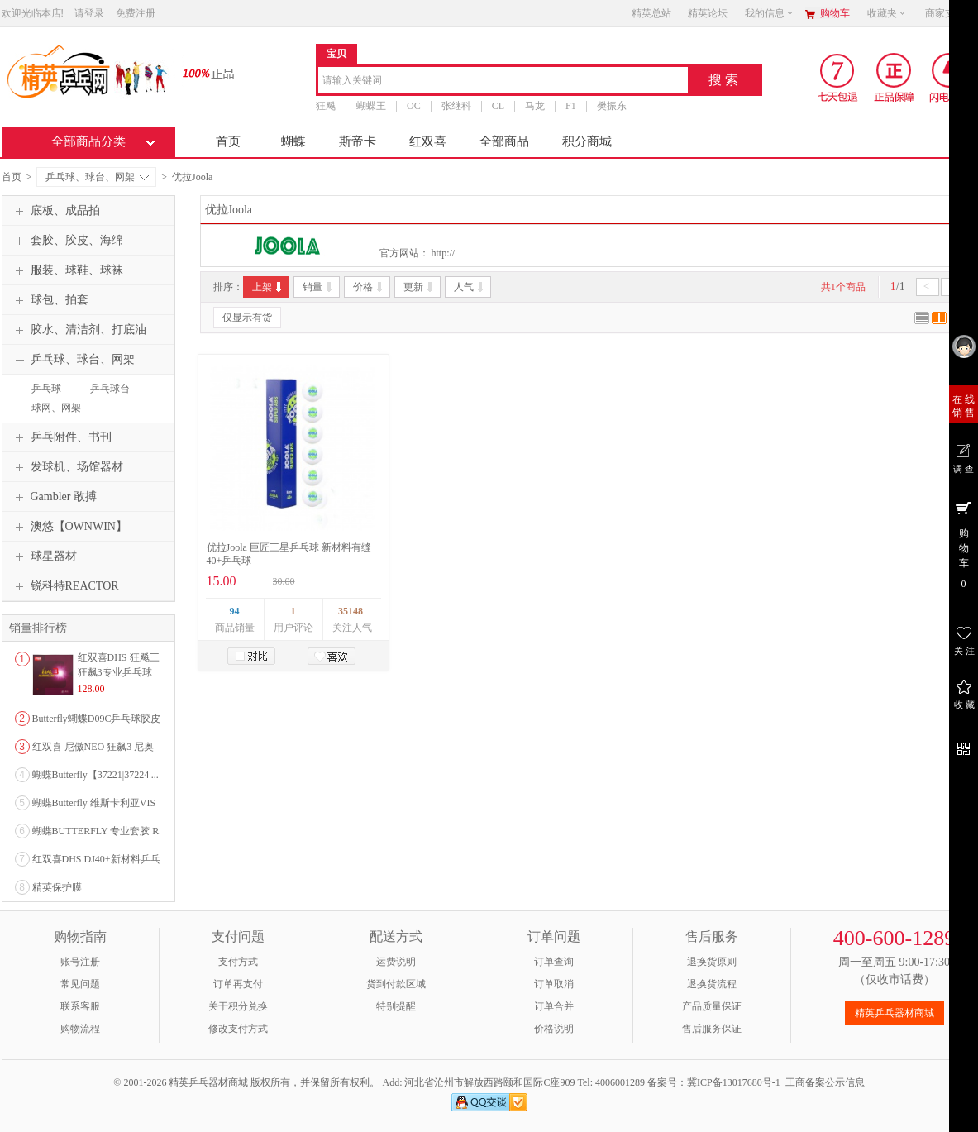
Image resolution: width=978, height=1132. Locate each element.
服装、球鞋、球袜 (67, 270)
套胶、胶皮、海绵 (67, 240)
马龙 (535, 106)
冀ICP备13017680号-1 (733, 1082)
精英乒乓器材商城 (894, 1013)
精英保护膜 (57, 887)
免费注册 (135, 13)
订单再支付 (238, 984)
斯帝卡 (357, 141)
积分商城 (587, 141)
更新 (419, 287)
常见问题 (80, 984)
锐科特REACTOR (65, 586)
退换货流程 (712, 984)
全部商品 (504, 141)
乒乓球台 (110, 388)
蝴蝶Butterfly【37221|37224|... (95, 775)
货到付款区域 (396, 984)
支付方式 (238, 961)
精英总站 (651, 13)
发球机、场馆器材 (67, 467)
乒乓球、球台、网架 (97, 177)
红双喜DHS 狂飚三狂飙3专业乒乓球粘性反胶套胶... (119, 672)
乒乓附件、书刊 (61, 437)
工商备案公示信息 (825, 1082)
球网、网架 (56, 407)
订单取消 (554, 984)
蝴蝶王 (371, 106)
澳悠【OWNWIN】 (69, 526)
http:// (444, 253)
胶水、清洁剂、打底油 (78, 330)
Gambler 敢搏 (54, 497)
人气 (470, 287)
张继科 (455, 106)
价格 (369, 287)
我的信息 (769, 13)
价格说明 (554, 1028)
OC (414, 106)
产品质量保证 (712, 1006)
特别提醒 (396, 1006)
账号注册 (80, 961)
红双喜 (427, 141)
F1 (570, 106)
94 (235, 611)
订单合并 (554, 1006)
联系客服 (80, 1006)
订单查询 (554, 961)
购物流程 (80, 1028)
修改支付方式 (238, 1028)
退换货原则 (712, 961)
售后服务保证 (712, 1028)
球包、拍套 (49, 300)
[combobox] (503, 81)
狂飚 (326, 106)
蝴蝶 (293, 141)
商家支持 (950, 13)
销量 (319, 287)
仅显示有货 (247, 317)
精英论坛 (708, 13)
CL (497, 106)
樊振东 (611, 106)
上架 (268, 287)
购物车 (835, 13)
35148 (350, 611)
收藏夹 (887, 13)
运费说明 (396, 961)
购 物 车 (963, 544)
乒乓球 (46, 388)
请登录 (89, 13)
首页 (228, 141)
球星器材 (44, 556)
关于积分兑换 (238, 1006)
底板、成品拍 (55, 210)
